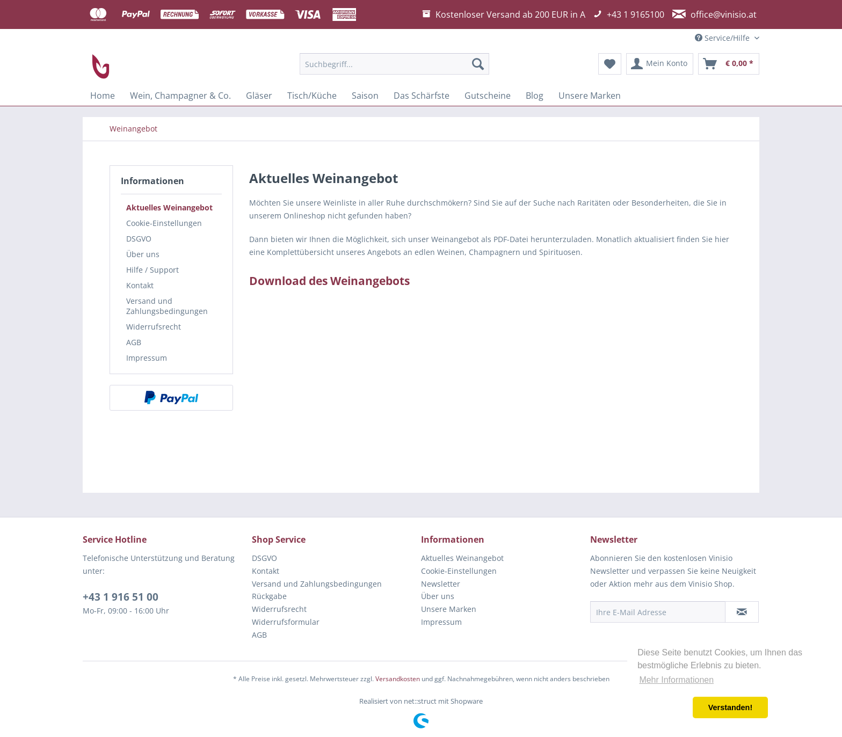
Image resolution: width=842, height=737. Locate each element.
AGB (133, 342)
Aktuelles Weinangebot (169, 207)
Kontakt (140, 285)
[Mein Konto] (659, 64)
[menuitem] (394, 64)
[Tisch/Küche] (312, 95)
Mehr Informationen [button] (676, 679)
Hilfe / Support (152, 270)
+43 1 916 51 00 (120, 597)
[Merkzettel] (609, 64)
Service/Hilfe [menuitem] (723, 38)
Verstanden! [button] (730, 707)
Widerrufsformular (286, 622)
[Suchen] (478, 64)
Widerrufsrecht (153, 327)
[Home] (102, 95)
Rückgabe (269, 596)
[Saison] (365, 95)
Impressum (146, 358)
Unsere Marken (448, 609)
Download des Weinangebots (329, 280)
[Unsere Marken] (589, 95)
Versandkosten (397, 678)
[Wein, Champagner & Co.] (180, 95)
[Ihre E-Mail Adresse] (657, 612)
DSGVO (138, 238)
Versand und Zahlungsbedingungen (167, 306)
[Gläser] (259, 95)
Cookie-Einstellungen (164, 223)
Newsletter (440, 584)
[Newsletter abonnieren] (742, 612)
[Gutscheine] (487, 95)
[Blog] (534, 95)
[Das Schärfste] (421, 95)
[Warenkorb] (728, 64)
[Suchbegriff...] (394, 64)
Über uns (142, 254)
